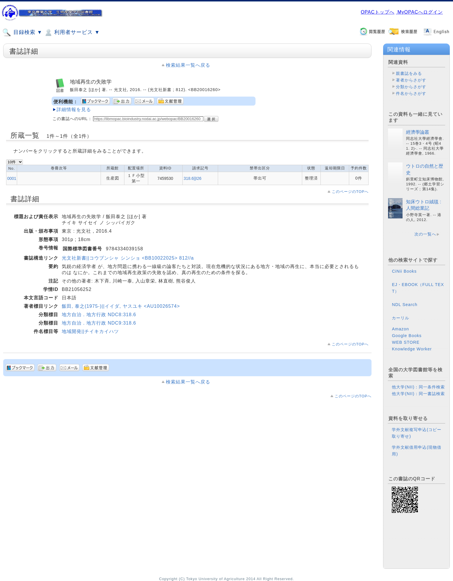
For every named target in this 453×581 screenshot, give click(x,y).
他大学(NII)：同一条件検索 (418, 387)
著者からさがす (411, 80)
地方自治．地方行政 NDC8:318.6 (99, 314)
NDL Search (404, 304)
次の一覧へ (425, 234)
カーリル (400, 318)
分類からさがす (411, 86)
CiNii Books (404, 271)
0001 (11, 178)
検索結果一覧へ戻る (188, 65)
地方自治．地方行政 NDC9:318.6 (99, 323)
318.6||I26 (192, 178)
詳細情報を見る (74, 109)
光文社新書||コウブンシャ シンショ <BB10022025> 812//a (128, 258)
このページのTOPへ (350, 191)
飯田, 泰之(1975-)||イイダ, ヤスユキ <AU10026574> (121, 306)
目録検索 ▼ (22, 32)
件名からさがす (411, 93)
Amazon (400, 329)
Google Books (406, 335)
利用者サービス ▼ (72, 32)
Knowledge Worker (412, 349)
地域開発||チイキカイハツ (90, 331)
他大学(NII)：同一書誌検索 (418, 393)
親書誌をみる (409, 73)
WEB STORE (405, 342)
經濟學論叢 (417, 132)
